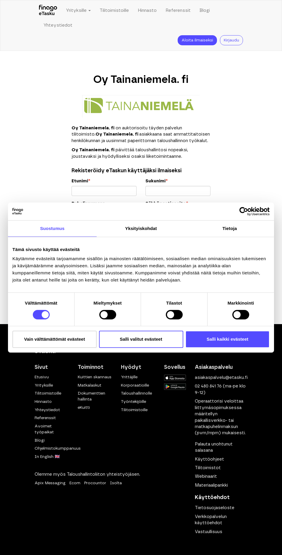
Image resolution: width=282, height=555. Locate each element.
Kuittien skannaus (94, 377)
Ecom (74, 483)
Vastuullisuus (208, 532)
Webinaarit (206, 476)
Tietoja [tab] (230, 228)
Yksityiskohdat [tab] (141, 228)
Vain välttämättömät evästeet (54, 339)
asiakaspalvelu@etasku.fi (221, 377)
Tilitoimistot (208, 468)
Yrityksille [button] (78, 10)
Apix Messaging (50, 483)
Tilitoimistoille (114, 10)
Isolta (116, 483)
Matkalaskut (89, 385)
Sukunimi (156, 181)
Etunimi (81, 181)
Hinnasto (147, 10)
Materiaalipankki (211, 485)
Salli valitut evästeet (141, 339)
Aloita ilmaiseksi (197, 40)
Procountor (95, 483)
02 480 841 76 (208, 386)
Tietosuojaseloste (214, 508)
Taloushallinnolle (136, 393)
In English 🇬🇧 (47, 457)
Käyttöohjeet (209, 459)
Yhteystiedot (57, 25)
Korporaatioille (135, 385)
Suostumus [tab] (52, 228)
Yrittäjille (129, 377)
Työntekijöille (133, 402)
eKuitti (84, 408)
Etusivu (42, 377)
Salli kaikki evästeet (227, 339)
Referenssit (178, 10)
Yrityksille (44, 385)
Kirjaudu (231, 40)
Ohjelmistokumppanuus (58, 448)
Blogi (205, 10)
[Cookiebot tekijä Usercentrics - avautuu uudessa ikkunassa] (244, 211)
